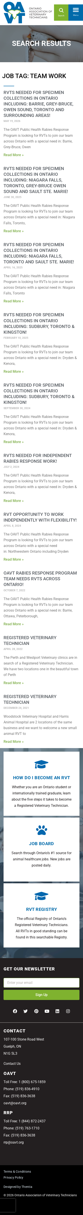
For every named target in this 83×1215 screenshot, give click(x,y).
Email (8, 975)
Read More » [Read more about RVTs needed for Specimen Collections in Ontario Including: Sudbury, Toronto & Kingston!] (14, 371)
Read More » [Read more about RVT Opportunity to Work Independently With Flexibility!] (14, 559)
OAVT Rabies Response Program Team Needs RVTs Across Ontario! (40, 578)
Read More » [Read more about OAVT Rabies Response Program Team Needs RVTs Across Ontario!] (14, 624)
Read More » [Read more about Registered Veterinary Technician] (14, 683)
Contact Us (12, 1063)
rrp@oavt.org (14, 1142)
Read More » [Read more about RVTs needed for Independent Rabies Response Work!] (14, 501)
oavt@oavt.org (15, 1103)
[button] (75, 9)
